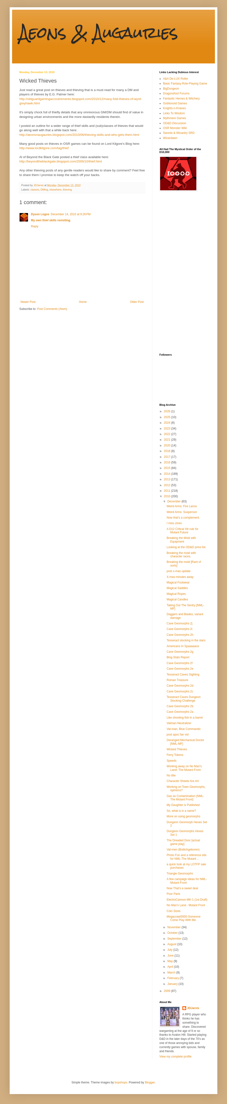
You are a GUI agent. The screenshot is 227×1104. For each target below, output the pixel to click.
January (172, 984)
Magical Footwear (178, 582)
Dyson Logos (40, 214)
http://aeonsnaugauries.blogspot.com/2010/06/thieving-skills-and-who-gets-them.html (79, 135)
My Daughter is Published (183, 805)
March (171, 972)
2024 (167, 422)
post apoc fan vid (178, 734)
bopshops (121, 1082)
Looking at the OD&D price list (186, 547)
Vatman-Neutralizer (179, 723)
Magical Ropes (176, 594)
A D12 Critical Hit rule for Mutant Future (182, 530)
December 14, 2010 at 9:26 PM (71, 214)
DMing (44, 189)
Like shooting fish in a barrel (185, 717)
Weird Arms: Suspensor (182, 512)
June (170, 955)
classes (34, 189)
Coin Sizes (173, 911)
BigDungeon (171, 88)
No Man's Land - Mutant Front (186, 905)
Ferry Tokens (175, 755)
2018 (167, 451)
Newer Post (28, 302)
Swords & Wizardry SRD (179, 133)
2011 (167, 490)
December (174, 501)
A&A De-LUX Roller (175, 78)
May (170, 961)
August (172, 944)
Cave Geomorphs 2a (180, 711)
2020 (167, 445)
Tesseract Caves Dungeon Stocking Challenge (184, 698)
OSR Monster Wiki (175, 128)
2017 (167, 457)
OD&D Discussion (174, 123)
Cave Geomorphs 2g (180, 651)
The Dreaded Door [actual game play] (183, 842)
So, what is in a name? (181, 811)
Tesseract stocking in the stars (186, 640)
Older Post (137, 302)
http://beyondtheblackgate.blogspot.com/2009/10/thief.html (60, 161)
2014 (167, 473)
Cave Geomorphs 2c (180, 691)
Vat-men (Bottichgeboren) (183, 849)
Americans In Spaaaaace (183, 646)
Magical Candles (177, 599)
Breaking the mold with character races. (181, 554)
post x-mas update (179, 571)
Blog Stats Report (178, 657)
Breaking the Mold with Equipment (181, 539)
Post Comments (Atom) (52, 309)
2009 (167, 991)
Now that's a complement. (183, 517)
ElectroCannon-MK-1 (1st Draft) (187, 899)
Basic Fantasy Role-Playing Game (185, 83)
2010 (167, 496)
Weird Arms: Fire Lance (182, 506)
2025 (167, 417)
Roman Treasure (177, 680)
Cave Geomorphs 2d (180, 685)
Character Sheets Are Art (183, 781)
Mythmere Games (174, 118)
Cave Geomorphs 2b (180, 706)
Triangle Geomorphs (180, 873)
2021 (167, 439)
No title (171, 775)
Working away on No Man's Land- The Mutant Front (184, 768)
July (170, 949)
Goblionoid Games (175, 103)
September (174, 938)
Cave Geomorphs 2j (179, 623)
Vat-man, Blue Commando (184, 729)
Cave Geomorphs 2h (180, 634)
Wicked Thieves (177, 749)
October (172, 933)
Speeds (172, 760)
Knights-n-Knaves (174, 108)
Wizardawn (170, 138)
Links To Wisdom (174, 113)
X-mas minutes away (180, 577)
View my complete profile (175, 1056)
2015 (167, 468)
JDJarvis (193, 1008)
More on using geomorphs (183, 816)
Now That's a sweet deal (182, 888)
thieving (67, 189)
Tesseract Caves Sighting (183, 674)
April (170, 966)
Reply (34, 226)
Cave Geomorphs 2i (179, 629)
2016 (167, 462)
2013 (167, 479)
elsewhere (55, 189)
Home (83, 302)
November (174, 927)
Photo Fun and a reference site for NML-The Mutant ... (186, 856)
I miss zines (174, 523)
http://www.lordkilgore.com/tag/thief (44, 148)
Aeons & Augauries (98, 32)
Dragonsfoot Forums (176, 93)
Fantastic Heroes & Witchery (181, 98)
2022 (167, 434)
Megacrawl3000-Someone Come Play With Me (183, 918)
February (173, 978)
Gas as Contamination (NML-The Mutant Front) (185, 797)
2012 (167, 485)
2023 (167, 428)
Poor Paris (173, 894)
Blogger (150, 1082)
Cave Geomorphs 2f (179, 663)
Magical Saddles (177, 588)
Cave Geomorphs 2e (180, 668)
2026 (167, 411)
